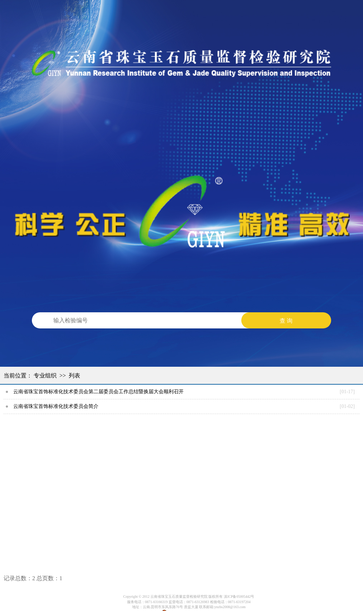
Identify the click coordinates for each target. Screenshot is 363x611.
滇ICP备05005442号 (239, 596)
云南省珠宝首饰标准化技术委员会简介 (55, 406)
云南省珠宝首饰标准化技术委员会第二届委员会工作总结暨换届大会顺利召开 (98, 391)
